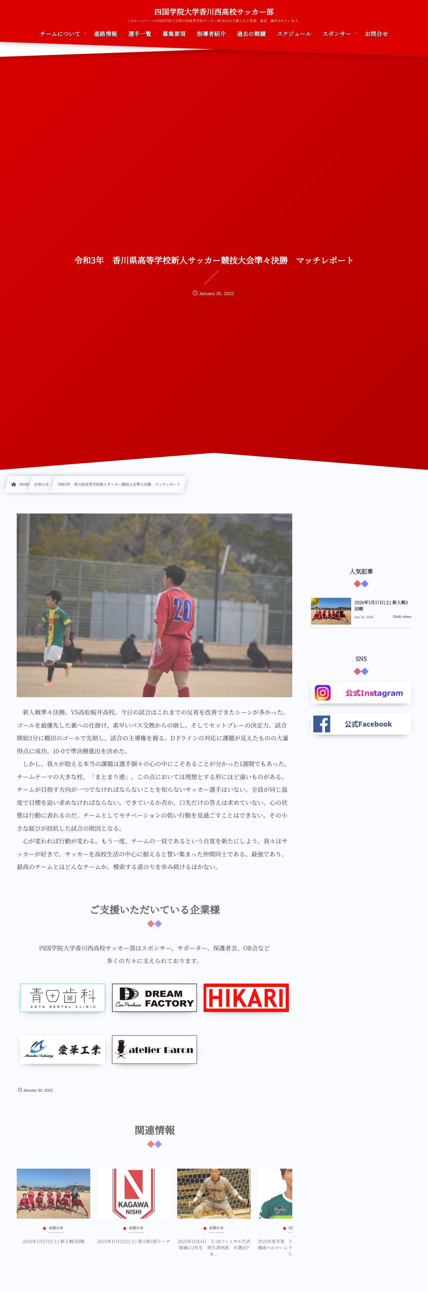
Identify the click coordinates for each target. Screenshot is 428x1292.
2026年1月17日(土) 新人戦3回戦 (53, 1246)
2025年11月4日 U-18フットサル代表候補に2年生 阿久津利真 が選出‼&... (214, 1252)
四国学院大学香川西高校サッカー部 (214, 12)
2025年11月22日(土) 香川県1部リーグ (133, 1246)
